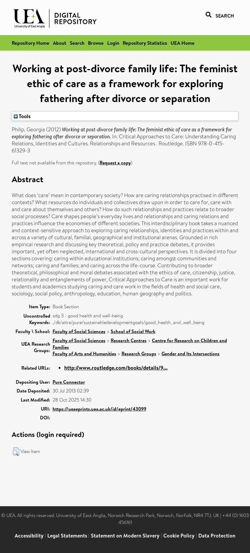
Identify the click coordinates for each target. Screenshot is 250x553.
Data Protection (216, 535)
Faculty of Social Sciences (79, 331)
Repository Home (30, 42)
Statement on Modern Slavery (125, 535)
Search (77, 42)
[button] (16, 451)
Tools (22, 116)
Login (113, 42)
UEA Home (183, 42)
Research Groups (138, 353)
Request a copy (115, 162)
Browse (96, 42)
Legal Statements (67, 535)
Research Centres (129, 340)
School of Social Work (133, 331)
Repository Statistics (145, 42)
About (59, 42)
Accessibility (29, 535)
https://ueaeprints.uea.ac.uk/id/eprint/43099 (99, 409)
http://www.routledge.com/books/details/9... (116, 367)
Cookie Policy (179, 535)
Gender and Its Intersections (191, 353)
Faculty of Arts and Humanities (84, 353)
